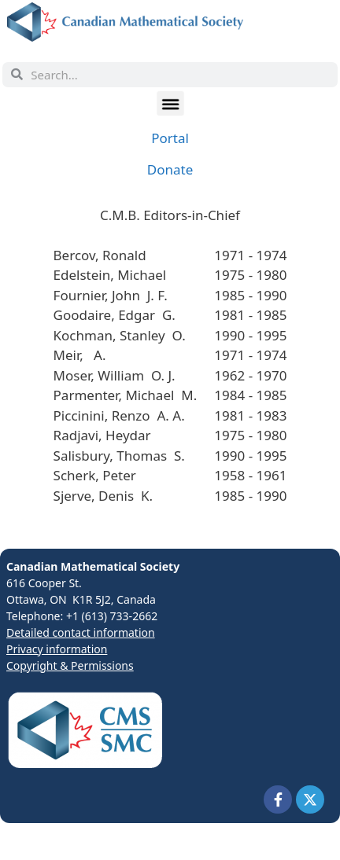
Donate (170, 169)
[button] (170, 103)
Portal (170, 138)
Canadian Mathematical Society (92, 566)
